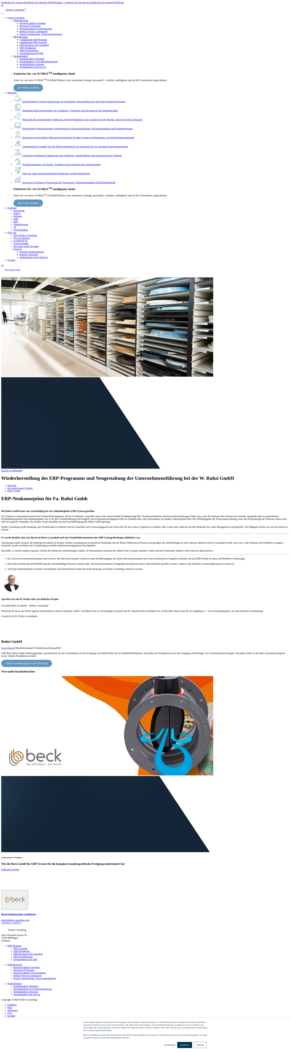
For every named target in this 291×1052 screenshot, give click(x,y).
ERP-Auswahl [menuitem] (20, 948)
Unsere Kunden (21, 243)
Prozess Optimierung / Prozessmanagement (41, 34)
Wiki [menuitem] (9, 1007)
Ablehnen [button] (200, 1045)
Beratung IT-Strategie (30, 26)
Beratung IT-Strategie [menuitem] (23, 970)
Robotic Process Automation (33, 31)
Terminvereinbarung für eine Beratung (26, 663)
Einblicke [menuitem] (12, 1005)
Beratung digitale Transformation (36, 28)
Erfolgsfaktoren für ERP (31, 53)
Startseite (11, 485)
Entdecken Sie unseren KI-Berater (107, 2)
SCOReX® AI (20, 241)
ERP (15, 221)
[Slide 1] (14, 900)
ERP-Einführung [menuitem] (21, 951)
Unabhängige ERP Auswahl (33, 42)
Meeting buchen (13, 270)
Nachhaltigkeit (20, 56)
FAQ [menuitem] (9, 1013)
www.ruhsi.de (8, 648)
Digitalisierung (20, 20)
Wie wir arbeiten (21, 238)
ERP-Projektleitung (29, 50)
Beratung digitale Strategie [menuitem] (26, 967)
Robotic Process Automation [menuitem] (27, 975)
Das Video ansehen (28, 87)
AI (14, 227)
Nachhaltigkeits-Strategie (32, 64)
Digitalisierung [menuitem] (14, 964)
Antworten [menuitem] (12, 1010)
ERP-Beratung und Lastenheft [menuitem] (28, 954)
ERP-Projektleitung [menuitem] (22, 956)
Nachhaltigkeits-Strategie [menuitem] (25, 991)
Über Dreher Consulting (25, 235)
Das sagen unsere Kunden (26, 246)
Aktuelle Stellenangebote (32, 252)
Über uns (11, 232)
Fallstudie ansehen (10, 869)
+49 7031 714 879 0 (11, 923)
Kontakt (11, 260)
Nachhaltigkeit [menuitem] (14, 983)
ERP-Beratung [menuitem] (14, 945)
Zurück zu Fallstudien (12, 470)
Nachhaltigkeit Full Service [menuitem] (26, 994)
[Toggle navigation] (2, 13)
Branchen (12, 92)
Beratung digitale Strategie (33, 23)
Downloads (19, 210)
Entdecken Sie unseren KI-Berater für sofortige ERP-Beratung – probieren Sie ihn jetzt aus (46, 2)
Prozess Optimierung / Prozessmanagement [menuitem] (34, 978)
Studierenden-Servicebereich (34, 257)
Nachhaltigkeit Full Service (33, 67)
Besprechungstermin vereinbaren (18, 914)
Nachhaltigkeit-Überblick (32, 59)
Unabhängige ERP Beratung (33, 39)
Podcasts (17, 216)
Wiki (15, 219)
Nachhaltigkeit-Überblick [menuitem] (25, 986)
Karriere (17, 249)
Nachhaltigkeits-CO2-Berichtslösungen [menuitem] (32, 989)
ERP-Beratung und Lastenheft (34, 45)
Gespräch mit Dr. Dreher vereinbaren (19, 616)
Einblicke (12, 208)
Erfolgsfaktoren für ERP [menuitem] (25, 959)
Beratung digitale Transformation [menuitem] (29, 973)
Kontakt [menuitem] (11, 1016)
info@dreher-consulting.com (15, 920)
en (2, 5)
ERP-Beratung (20, 37)
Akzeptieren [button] (184, 1045)
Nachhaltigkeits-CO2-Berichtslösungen (39, 61)
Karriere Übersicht (29, 254)
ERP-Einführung (28, 48)
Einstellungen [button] (169, 1045)
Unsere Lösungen (15, 17)
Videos (16, 213)
